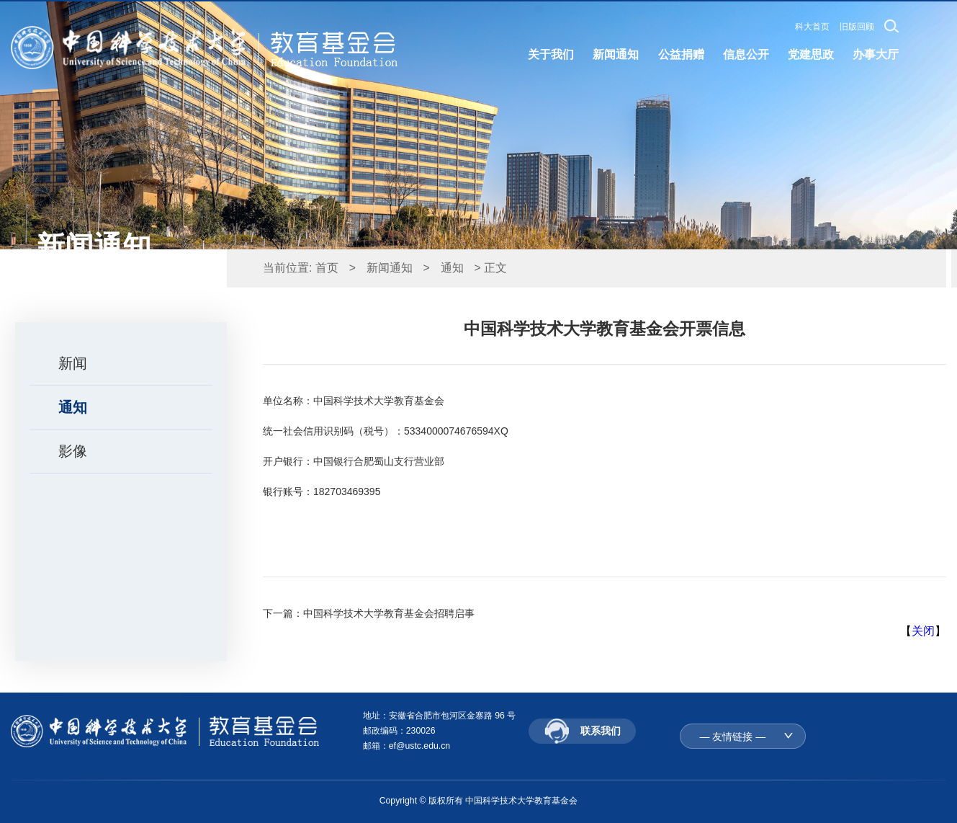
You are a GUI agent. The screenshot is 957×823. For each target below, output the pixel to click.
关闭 (923, 631)
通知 (72, 407)
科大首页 (812, 27)
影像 (72, 451)
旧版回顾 (857, 27)
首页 (326, 268)
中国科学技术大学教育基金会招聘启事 (389, 613)
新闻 (72, 363)
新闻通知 (390, 268)
